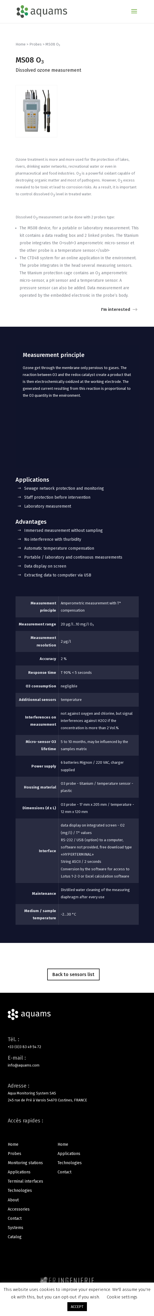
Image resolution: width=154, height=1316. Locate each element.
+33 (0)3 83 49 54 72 (24, 1047)
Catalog (15, 1236)
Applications (19, 1172)
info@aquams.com (23, 1065)
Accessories (19, 1209)
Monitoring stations (25, 1162)
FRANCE (80, 1100)
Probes (35, 44)
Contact (15, 1218)
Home (21, 44)
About (13, 1200)
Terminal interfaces (25, 1181)
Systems (15, 1227)
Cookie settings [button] (122, 1297)
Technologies (20, 1190)
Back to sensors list (73, 974)
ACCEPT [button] (77, 1306)
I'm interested (115, 309)
